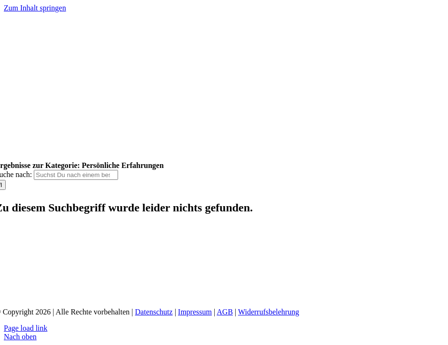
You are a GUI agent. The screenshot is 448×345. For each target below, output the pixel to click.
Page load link (26, 328)
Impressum (195, 312)
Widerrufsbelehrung (268, 312)
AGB (225, 312)
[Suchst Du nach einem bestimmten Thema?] (76, 175)
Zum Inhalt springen (35, 8)
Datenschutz (154, 312)
